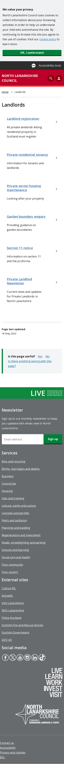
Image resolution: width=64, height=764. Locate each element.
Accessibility (8, 748)
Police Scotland (11, 618)
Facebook (5, 658)
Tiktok (41, 658)
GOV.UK (7, 640)
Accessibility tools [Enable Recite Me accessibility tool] (50, 65)
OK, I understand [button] (32, 53)
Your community (12, 565)
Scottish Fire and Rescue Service (22, 625)
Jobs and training (13, 498)
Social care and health (16, 557)
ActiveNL (7, 596)
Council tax (9, 483)
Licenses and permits (15, 513)
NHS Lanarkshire (13, 610)
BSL (2, 757)
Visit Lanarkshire (13, 603)
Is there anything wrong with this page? (30, 363)
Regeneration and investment (21, 535)
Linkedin (34, 658)
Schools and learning (15, 550)
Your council (10, 572)
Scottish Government (15, 632)
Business (7, 476)
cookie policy (47, 39)
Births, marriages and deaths (21, 469)
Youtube (19, 658)
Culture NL (9, 588)
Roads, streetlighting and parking (24, 542)
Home (5, 92)
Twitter (13, 658)
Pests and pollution (14, 520)
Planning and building (16, 528)
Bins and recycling (13, 461)
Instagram (27, 658)
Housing (7, 491)
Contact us (7, 743)
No (47, 356)
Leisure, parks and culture (19, 506)
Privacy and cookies (12, 752)
